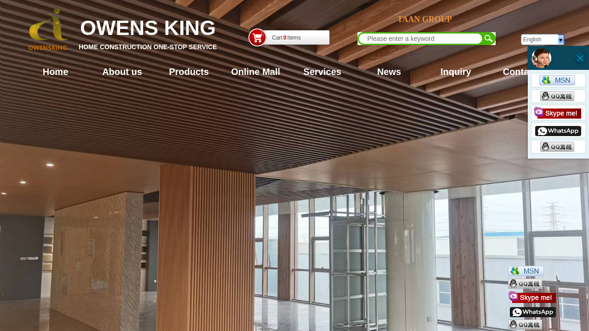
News (389, 72)
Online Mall (255, 72)
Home (56, 72)
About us (122, 72)
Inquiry (455, 72)
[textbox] (420, 38)
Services (322, 72)
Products (189, 72)
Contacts (523, 72)
